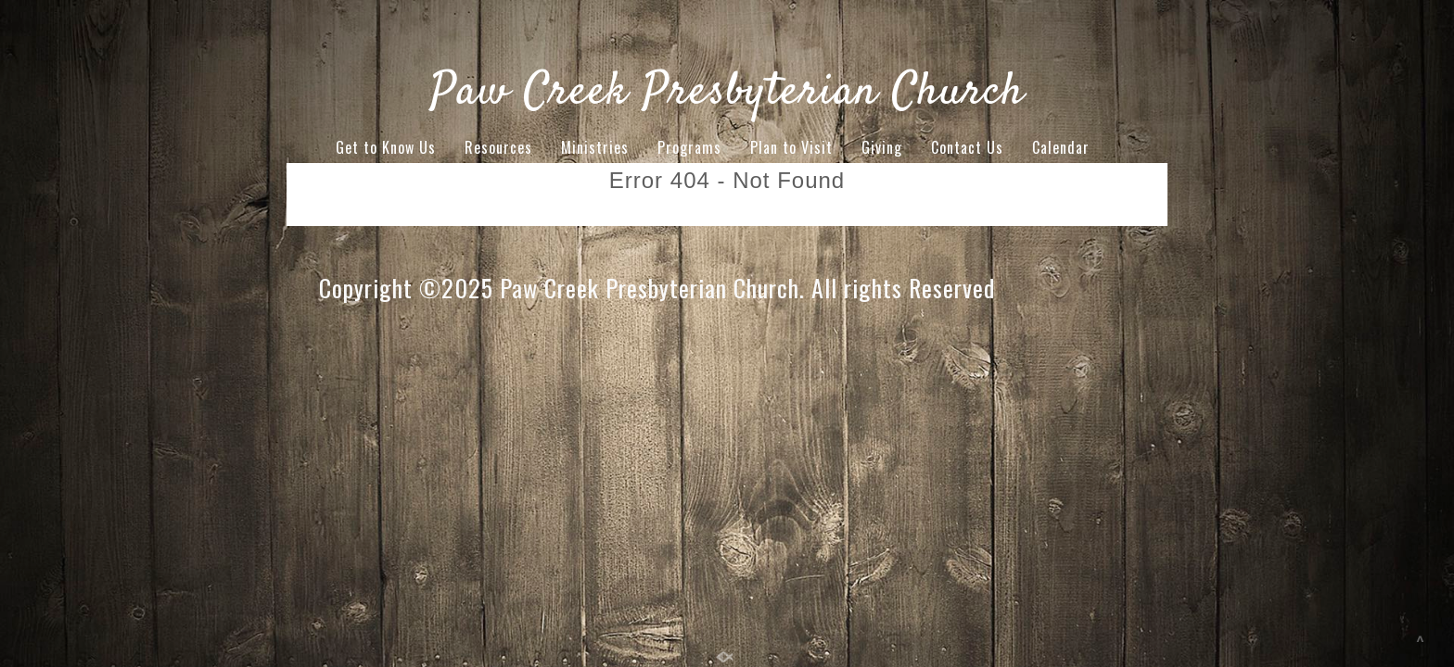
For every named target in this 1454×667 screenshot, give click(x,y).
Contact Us (967, 147)
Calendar (1061, 147)
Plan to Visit (791, 147)
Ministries (595, 147)
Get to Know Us (386, 147)
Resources (498, 147)
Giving (881, 147)
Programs (689, 147)
